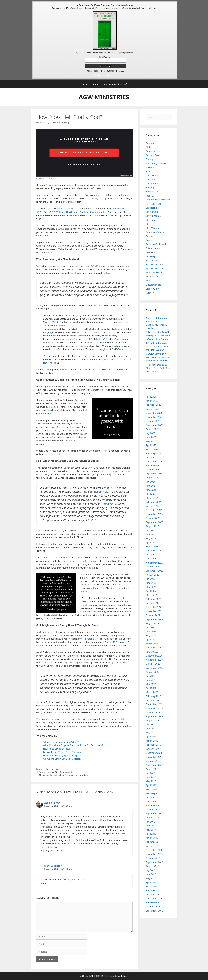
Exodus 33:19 (51, 322)
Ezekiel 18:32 (41, 178)
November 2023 (154, 514)
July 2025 (150, 433)
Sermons (150, 252)
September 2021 (154, 619)
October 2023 (153, 518)
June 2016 (151, 874)
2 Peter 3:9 (51, 178)
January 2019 (153, 748)
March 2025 (152, 449)
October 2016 (153, 858)
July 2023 (150, 530)
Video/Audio (152, 288)
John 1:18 (109, 359)
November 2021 (154, 611)
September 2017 (154, 813)
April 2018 (151, 785)
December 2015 (154, 898)
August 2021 (152, 623)
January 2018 (153, 797)
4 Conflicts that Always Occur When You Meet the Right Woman (158, 346)
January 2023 (153, 554)
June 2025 (151, 437)
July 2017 (150, 821)
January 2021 (153, 651)
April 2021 (151, 639)
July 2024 (150, 481)
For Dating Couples (156, 163)
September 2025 (154, 425)
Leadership (152, 207)
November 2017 (154, 805)
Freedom (150, 167)
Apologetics (152, 142)
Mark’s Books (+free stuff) (115, 84)
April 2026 (151, 396)
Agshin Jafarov (52, 802)
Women (150, 292)
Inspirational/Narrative (158, 199)
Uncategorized (153, 284)
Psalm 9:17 (49, 211)
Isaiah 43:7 (101, 339)
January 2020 (153, 700)
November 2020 (154, 659)
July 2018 (150, 773)
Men (148, 223)
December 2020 (154, 655)
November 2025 (154, 416)
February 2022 (153, 599)
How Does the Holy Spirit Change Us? (62, 755)
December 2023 (154, 509)
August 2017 (152, 817)
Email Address (105, 57)
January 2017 (153, 845)
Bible (148, 147)
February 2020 (153, 696)
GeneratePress (121, 976)
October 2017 (153, 809)
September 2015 (154, 910)
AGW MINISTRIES (104, 97)
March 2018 (152, 789)
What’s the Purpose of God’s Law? (61, 741)
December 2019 (154, 704)
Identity (150, 195)
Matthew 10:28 (64, 211)
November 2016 (154, 854)
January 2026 (153, 408)
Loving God (152, 211)
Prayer (149, 240)
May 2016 (151, 878)
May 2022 (151, 586)
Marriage (150, 219)
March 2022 (152, 595)
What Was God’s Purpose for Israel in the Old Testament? (73, 745)
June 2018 (151, 777)
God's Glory (44, 769)
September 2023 (154, 522)
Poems (149, 236)
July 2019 (150, 724)
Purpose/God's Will (156, 244)
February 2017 (153, 841)
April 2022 (151, 590)
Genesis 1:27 (91, 342)
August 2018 (152, 768)
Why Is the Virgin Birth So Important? (62, 758)
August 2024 (152, 477)
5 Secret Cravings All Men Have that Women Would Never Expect (158, 357)
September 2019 (154, 716)
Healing (150, 187)
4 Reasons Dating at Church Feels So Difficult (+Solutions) (158, 368)
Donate (84, 84)
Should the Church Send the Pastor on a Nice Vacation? (63, 775)
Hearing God (152, 191)
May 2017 (151, 829)
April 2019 (151, 736)
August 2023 (152, 526)
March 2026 (152, 400)
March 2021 (152, 643)
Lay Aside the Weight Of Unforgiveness (63, 752)
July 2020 (150, 675)
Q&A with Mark (154, 248)
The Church (152, 276)
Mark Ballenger (53, 865)
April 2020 (151, 688)
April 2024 (151, 493)
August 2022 (152, 574)
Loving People (153, 215)
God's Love (151, 179)
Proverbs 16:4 (44, 413)
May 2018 (151, 781)
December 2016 (154, 849)
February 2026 (153, 404)
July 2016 (150, 870)
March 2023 (152, 546)
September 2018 (154, 765)
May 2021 (151, 635)
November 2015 (154, 902)
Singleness (151, 260)
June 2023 (151, 534)
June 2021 (151, 631)
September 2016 (154, 862)
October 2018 (153, 760)
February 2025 (153, 453)
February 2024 (153, 501)
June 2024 (151, 485)
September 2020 (154, 667)
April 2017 (151, 833)
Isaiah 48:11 (109, 504)
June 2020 (151, 679)
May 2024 (151, 489)
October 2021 (153, 615)
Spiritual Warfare (155, 268)
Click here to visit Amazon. (105, 75)
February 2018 (153, 793)
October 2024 (153, 469)
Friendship (151, 171)
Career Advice (153, 151)
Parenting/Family (155, 232)
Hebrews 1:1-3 (50, 362)
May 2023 (151, 538)
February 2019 (153, 744)
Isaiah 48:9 (101, 491)
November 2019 (154, 708)
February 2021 (153, 647)
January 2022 (153, 603)
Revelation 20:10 (98, 211)
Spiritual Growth (154, 264)
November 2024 (154, 465)
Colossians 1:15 (123, 359)
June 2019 (151, 728)
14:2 (86, 211)
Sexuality (150, 256)
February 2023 (153, 550)
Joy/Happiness (153, 203)
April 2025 (151, 445)
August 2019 (152, 720)
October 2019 (153, 712)
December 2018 (154, 752)
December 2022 (154, 558)
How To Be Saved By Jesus (56, 748)
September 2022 (154, 570)
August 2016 (152, 866)
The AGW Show (154, 272)
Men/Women (153, 228)
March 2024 (152, 497)
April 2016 (151, 882)
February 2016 (153, 890)
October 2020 (153, 663)
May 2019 (151, 732)
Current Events (153, 155)
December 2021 (154, 607)
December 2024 (154, 461)
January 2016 (153, 894)
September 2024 (154, 473)
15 (109, 211)
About (95, 84)
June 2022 (151, 582)
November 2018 (154, 756)
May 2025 (151, 441)
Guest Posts (152, 183)
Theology (55, 769)
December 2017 (154, 801)
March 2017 (152, 837)
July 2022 (150, 578)
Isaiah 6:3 (51, 328)
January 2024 (153, 506)
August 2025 (152, 429)
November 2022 (154, 562)
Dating (149, 159)
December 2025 (154, 412)
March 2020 (152, 692)
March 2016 (152, 886)
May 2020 (151, 684)
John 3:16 (78, 211)
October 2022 (153, 566)
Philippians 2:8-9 (101, 474)
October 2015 (153, 906)
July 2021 (150, 627)
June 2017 (151, 825)
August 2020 (152, 671)
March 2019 (152, 740)
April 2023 (151, 542)
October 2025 (153, 420)
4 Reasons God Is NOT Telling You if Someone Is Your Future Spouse (158, 335)
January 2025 (153, 457)
